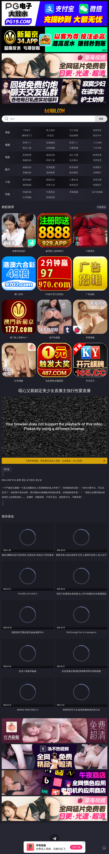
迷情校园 (27, 184)
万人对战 (73, 130)
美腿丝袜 (27, 172)
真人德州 (50, 130)
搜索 (101, 118)
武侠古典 (97, 179)
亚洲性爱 (27, 154)
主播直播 (73, 147)
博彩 (7, 132)
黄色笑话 (73, 184)
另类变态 (97, 160)
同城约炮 (27, 191)
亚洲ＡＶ (27, 142)
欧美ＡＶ (73, 142)
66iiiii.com (54, 111)
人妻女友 (73, 179)
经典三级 (50, 160)
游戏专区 (97, 130)
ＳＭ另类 (97, 147)
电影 (7, 157)
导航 (7, 194)
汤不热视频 (97, 191)
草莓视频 (73, 191)
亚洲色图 (50, 167)
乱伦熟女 (73, 160)
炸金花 (50, 135)
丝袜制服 (50, 147)
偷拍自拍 (50, 154)
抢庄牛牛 (97, 135)
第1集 (6, 469)
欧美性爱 (97, 154)
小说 (7, 181)
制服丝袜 (27, 160)
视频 (7, 144)
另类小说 (50, 184)
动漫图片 (97, 167)
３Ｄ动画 (97, 142)
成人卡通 (73, 154)
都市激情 (27, 179)
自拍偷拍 (50, 142)
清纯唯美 (50, 172)
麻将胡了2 (27, 135)
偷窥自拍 (27, 167)
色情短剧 (50, 197)
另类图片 (97, 172)
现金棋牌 (73, 135)
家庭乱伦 (50, 179)
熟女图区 (73, 172)
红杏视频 (27, 197)
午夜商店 (50, 191)
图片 (7, 169)
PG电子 (27, 130)
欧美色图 (73, 167)
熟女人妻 (27, 147)
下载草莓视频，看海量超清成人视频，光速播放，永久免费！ (65, 461)
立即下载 (76, 847)
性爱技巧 (97, 184)
